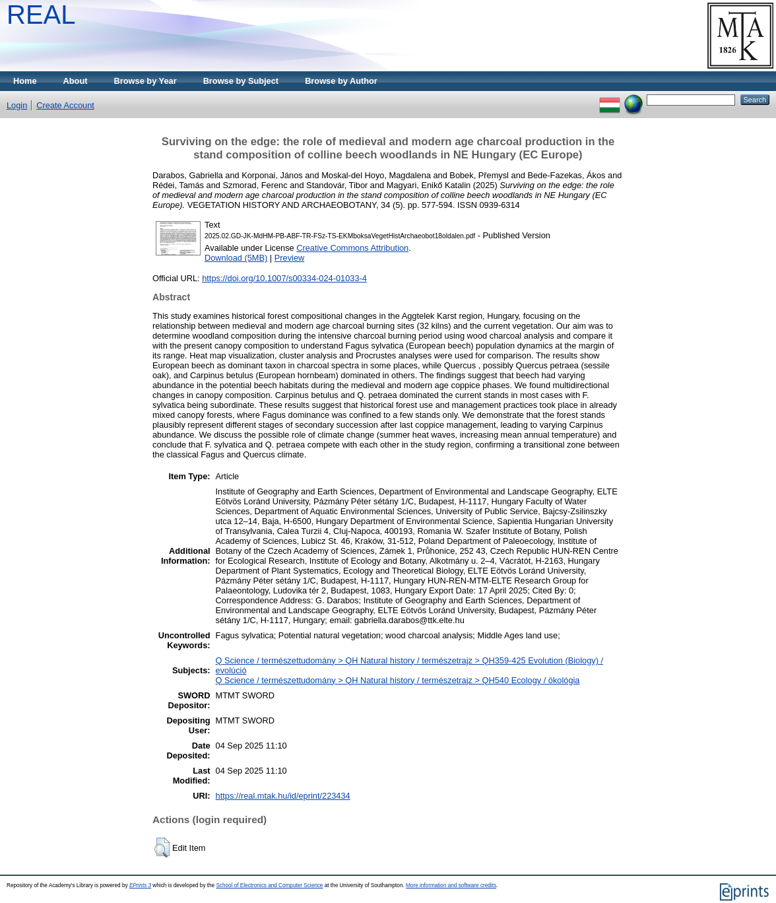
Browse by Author (341, 81)
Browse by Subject (241, 81)
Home (25, 81)
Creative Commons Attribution (352, 248)
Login (17, 105)
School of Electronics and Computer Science (269, 885)
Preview (290, 258)
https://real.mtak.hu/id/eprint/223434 (283, 796)
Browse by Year (145, 81)
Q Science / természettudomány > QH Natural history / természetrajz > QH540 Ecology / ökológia (398, 680)
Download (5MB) (236, 258)
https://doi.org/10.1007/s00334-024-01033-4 (284, 278)
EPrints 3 (140, 885)
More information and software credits (451, 885)
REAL (41, 14)
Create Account (65, 105)
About (75, 81)
